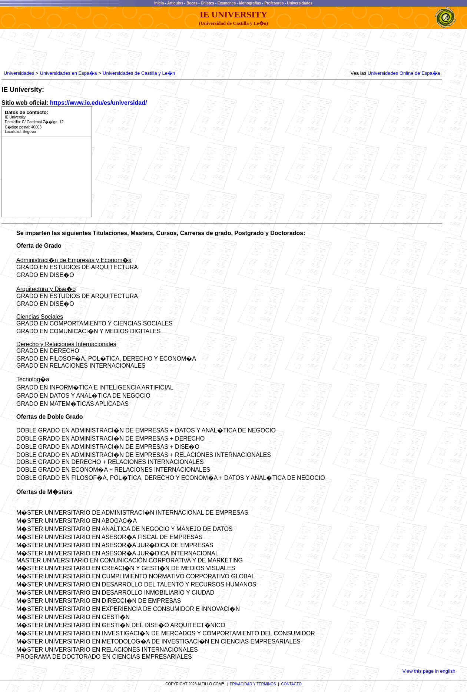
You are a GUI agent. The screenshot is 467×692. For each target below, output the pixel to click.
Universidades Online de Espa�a (404, 73)
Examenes (227, 3)
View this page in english (429, 671)
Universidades (299, 3)
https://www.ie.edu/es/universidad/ (98, 103)
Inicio (159, 3)
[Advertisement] (137, 50)
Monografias (250, 3)
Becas (191, 3)
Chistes (207, 3)
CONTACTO (291, 684)
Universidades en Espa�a (68, 73)
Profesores (274, 3)
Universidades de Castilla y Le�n (139, 73)
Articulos (175, 3)
